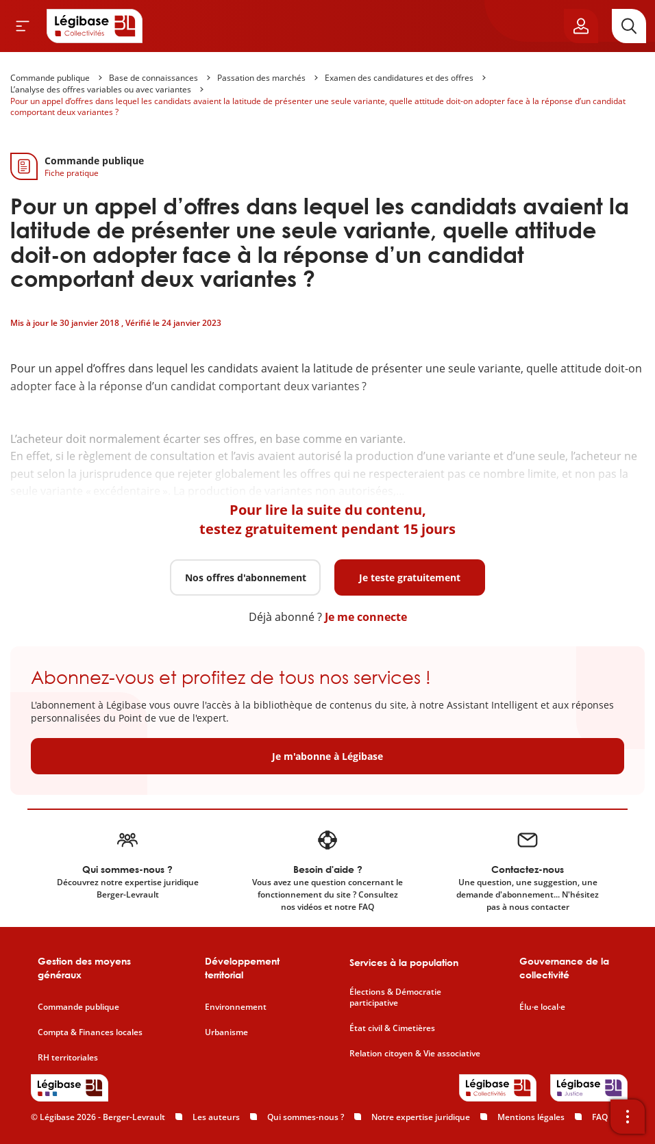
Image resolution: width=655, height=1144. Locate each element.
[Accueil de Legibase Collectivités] (95, 26)
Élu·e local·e (542, 1007)
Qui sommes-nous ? (305, 1117)
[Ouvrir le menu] (22, 26)
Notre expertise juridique (420, 1117)
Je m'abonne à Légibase (327, 756)
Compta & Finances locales (90, 1032)
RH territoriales (68, 1057)
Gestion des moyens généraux (84, 967)
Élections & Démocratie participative (395, 998)
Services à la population (403, 962)
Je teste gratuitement (409, 577)
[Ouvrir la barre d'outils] (627, 1116)
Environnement (236, 1007)
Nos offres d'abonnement (245, 577)
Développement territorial (242, 967)
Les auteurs (216, 1117)
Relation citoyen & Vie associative (414, 1053)
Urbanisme (226, 1032)
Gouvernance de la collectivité (564, 967)
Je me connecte (366, 616)
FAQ (600, 1117)
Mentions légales (531, 1117)
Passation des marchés (261, 78)
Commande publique (50, 78)
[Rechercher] (629, 26)
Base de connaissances (153, 78)
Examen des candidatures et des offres (399, 78)
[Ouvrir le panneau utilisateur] (581, 26)
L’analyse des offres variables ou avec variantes (100, 89)
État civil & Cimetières (392, 1028)
